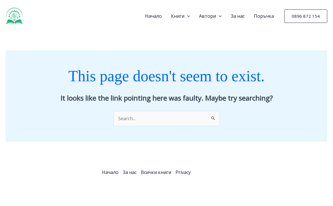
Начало (153, 16)
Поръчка (264, 16)
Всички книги (156, 172)
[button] (305, 16)
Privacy (183, 172)
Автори (210, 16)
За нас (238, 16)
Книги (180, 16)
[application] (187, 16)
